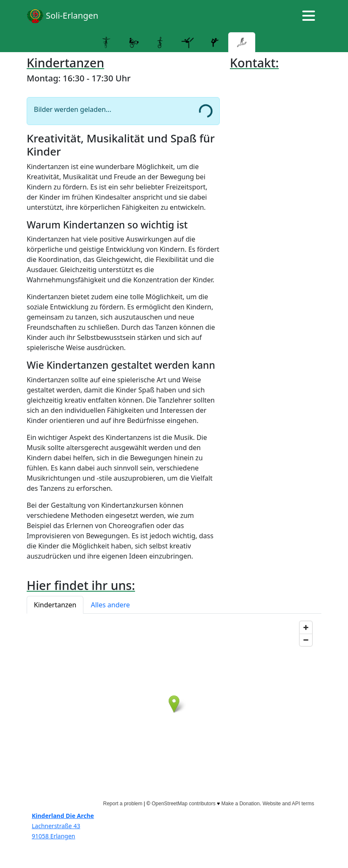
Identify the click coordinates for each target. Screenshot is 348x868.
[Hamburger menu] (308, 16)
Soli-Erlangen (62, 16)
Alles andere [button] (110, 604)
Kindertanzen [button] (55, 604)
